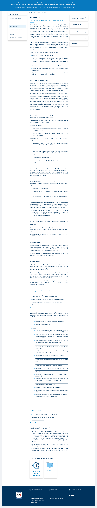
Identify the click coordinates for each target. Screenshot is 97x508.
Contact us (50, 471)
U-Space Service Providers (16, 37)
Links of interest (35, 410)
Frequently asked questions (36, 473)
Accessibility (34, 496)
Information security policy (37, 498)
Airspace (12, 34)
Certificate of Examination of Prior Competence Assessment (51, 390)
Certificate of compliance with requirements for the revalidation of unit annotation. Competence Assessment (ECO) (51, 370)
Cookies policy (34, 502)
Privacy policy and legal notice (37, 500)
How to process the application (41, 291)
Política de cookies (14, 8)
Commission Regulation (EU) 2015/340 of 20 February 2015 (48, 432)
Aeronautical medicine (38, 420)
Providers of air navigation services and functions (16, 30)
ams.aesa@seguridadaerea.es (37, 284)
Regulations (34, 423)
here (63, 299)
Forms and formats (36, 308)
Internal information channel (56, 498)
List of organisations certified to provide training (44, 414)
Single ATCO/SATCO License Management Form (48, 321)
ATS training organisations (16, 23)
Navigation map (34, 494)
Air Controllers (13, 26)
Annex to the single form (42, 324)
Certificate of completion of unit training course (48, 355)
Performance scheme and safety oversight (16, 19)
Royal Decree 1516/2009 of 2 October (43, 444)
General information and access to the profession (47, 21)
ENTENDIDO (84, 3)
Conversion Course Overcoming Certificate (46, 387)
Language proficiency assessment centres (43, 417)
